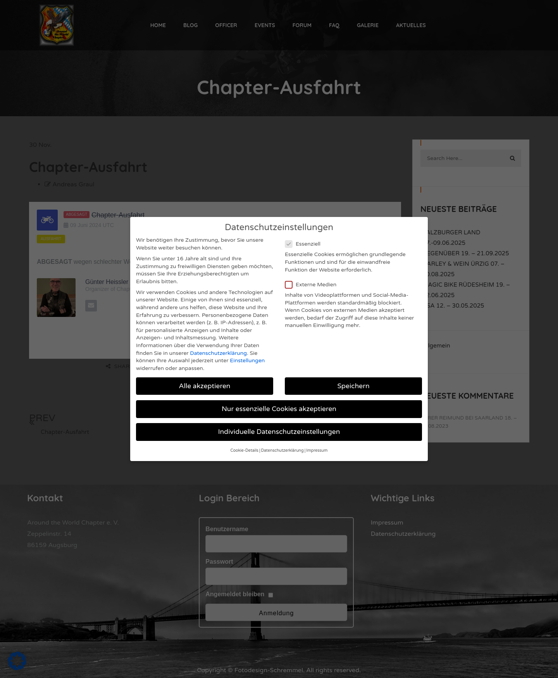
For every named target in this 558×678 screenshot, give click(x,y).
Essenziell (305, 240)
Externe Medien (313, 280)
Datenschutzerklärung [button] (282, 446)
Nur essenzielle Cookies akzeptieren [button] (279, 405)
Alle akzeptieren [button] (204, 382)
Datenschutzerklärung (218, 349)
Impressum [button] (316, 446)
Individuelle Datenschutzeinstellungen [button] (279, 428)
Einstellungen (247, 356)
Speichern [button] (353, 382)
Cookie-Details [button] (244, 446)
